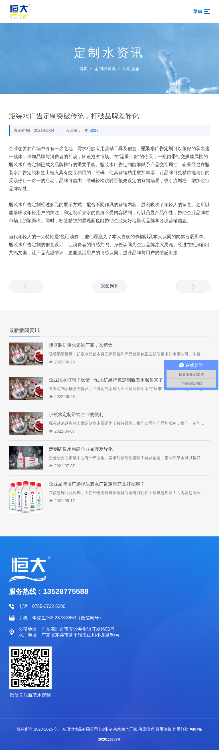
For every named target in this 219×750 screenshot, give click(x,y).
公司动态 (130, 68)
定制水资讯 (105, 68)
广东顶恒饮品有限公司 (78, 729)
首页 (83, 68)
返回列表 (109, 286)
